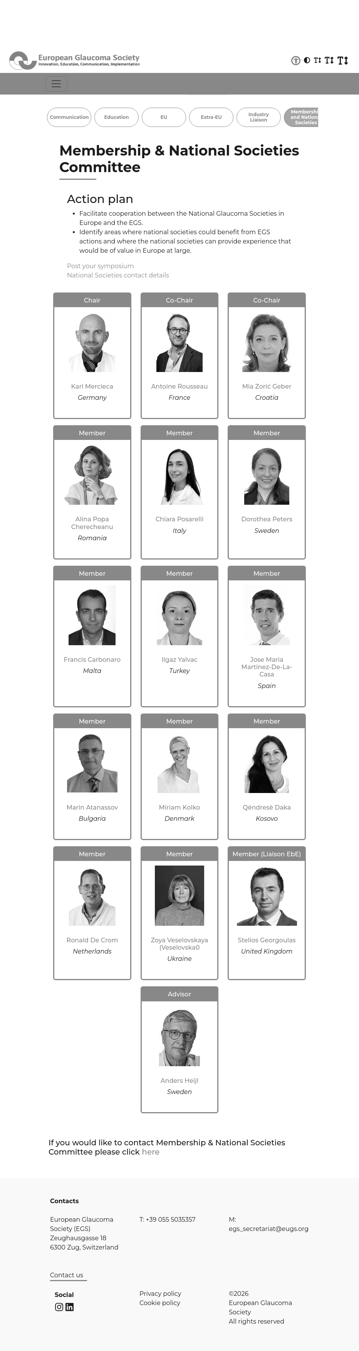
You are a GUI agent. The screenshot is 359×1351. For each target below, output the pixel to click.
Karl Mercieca (92, 386)
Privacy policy (160, 1293)
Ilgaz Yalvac (179, 659)
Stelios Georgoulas (267, 940)
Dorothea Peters (266, 519)
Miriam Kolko (179, 807)
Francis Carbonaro (92, 659)
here (150, 1152)
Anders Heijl (179, 1080)
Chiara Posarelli (180, 519)
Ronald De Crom (92, 940)
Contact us (66, 1275)
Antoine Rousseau (179, 386)
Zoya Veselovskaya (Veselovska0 (179, 944)
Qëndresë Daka (267, 807)
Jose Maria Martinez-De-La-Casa (267, 667)
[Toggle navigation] (56, 83)
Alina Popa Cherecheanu (92, 523)
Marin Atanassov (92, 807)
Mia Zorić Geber (267, 386)
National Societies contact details (118, 275)
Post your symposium (100, 266)
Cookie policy (159, 1303)
